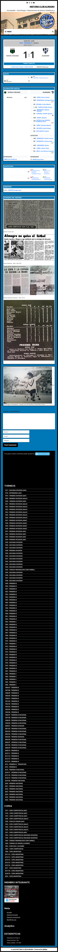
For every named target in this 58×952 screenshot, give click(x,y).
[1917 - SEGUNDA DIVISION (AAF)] (29, 490)
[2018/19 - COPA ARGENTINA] (29, 873)
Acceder (9, 912)
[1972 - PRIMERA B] (29, 646)
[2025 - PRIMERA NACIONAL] (29, 797)
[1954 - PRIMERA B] (29, 597)
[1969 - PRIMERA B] (29, 638)
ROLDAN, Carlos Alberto (43, 104)
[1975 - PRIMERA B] (29, 654)
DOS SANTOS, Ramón (42, 131)
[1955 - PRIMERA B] (29, 600)
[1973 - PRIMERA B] (29, 649)
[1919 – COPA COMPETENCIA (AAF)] (29, 816)
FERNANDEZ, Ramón (43, 145)
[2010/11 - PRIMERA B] (29, 753)
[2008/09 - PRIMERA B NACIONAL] (29, 747)
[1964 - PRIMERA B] (29, 624)
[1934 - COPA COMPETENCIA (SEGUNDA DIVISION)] (29, 835)
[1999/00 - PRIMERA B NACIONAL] (29, 723)
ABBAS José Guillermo (10, 159)
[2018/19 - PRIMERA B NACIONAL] (29, 778)
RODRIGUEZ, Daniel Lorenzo (45, 138)
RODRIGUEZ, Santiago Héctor (45, 100)
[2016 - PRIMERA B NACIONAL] (29, 769)
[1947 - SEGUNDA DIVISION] (29, 578)
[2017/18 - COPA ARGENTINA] (29, 870)
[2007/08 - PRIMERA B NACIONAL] (29, 745)
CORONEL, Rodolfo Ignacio (40, 78)
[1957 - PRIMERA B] (29, 605)
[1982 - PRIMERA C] (29, 673)
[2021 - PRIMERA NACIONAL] (29, 786)
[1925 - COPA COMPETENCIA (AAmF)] (29, 827)
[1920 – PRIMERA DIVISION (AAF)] (29, 501)
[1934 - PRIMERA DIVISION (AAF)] (29, 539)
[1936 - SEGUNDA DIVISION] (29, 545)
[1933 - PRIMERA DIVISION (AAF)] (29, 537)
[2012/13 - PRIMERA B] (29, 758)
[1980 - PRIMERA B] (29, 668)
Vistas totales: (11, 943)
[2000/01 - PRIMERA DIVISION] (29, 726)
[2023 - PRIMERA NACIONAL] (29, 791)
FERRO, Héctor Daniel (43, 97)
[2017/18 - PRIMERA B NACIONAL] (29, 775)
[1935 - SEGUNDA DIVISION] (29, 542)
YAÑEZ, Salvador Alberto (43, 125)
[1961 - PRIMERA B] (29, 616)
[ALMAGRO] (45, 54)
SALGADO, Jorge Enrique (43, 128)
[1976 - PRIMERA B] (29, 657)
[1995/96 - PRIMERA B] (29, 712)
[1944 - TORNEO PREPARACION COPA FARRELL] (29, 569)
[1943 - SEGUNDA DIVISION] (29, 564)
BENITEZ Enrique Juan (14, 190)
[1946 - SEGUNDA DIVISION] (29, 575)
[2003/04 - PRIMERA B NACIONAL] (29, 734)
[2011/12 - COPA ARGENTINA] (29, 854)
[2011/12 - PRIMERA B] (29, 756)
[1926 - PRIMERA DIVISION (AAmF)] (29, 517)
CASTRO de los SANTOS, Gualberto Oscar (43, 120)
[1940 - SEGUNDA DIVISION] (29, 556)
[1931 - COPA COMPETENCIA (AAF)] (29, 832)
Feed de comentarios (13, 917)
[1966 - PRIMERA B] (29, 630)
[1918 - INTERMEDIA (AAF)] (29, 493)
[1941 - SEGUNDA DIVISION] (29, 558)
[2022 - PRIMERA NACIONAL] (29, 789)
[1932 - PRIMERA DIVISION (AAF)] (29, 534)
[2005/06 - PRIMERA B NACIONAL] (29, 739)
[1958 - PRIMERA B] (29, 608)
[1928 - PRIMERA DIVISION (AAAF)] (29, 523)
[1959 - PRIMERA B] (29, 610)
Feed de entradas (12, 915)
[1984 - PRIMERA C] (29, 679)
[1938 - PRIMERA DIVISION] (29, 550)
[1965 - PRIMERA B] (29, 627)
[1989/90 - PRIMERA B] (29, 695)
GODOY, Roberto (42, 118)
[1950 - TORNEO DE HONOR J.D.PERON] (29, 843)
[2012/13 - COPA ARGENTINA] (29, 857)
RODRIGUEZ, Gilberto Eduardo (43, 110)
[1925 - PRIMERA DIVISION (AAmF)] (29, 515)
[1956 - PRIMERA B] (29, 602)
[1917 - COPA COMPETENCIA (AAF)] (29, 810)
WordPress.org (11, 920)
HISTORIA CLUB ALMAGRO (42, 7)
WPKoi (45, 949)
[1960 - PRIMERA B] (29, 613)
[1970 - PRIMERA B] (29, 641)
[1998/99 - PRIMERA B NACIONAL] (29, 720)
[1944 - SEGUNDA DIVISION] (29, 567)
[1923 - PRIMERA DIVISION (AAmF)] (29, 509)
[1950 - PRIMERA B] (29, 586)
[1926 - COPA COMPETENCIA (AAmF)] (29, 829)
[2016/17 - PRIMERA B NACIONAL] (29, 772)
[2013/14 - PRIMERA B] (29, 761)
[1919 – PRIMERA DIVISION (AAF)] (29, 495)
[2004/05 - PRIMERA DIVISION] (29, 736)
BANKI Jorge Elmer (38, 159)
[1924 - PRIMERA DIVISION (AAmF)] (29, 512)
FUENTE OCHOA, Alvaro (45, 107)
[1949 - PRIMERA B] (29, 583)
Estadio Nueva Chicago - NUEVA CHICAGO (22, 67)
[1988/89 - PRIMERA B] (29, 693)
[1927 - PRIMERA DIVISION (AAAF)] (29, 520)
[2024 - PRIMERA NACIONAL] (29, 794)
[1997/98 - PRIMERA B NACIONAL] (29, 717)
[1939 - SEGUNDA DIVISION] (29, 553)
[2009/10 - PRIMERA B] (29, 750)
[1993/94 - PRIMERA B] (29, 706)
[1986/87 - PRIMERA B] (29, 687)
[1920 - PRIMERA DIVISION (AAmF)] (29, 498)
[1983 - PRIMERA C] (29, 676)
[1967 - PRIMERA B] (29, 632)
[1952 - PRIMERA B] (29, 591)
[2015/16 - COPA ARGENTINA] (29, 865)
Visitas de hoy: (11, 940)
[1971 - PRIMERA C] (29, 643)
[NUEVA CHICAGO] (12, 54)
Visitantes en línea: (13, 938)
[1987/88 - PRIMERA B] (29, 690)
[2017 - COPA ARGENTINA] (29, 868)
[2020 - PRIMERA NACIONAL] (29, 783)
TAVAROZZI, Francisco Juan (44, 141)
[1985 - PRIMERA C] (29, 682)
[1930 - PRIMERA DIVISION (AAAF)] (29, 528)
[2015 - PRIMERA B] (29, 767)
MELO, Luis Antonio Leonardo (45, 151)
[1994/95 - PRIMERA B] (29, 709)
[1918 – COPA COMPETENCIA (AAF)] (29, 813)
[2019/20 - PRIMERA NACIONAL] (29, 780)
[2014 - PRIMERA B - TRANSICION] (29, 764)
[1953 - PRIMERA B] (29, 594)
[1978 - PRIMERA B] (29, 663)
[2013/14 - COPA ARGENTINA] (29, 859)
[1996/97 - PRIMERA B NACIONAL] (29, 715)
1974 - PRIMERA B (26, 43)
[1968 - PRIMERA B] (29, 635)
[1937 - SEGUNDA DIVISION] (29, 547)
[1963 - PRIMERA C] (29, 621)
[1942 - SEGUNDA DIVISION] (29, 561)
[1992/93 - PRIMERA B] (29, 704)
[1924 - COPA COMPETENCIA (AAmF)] (29, 824)
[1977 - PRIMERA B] (29, 660)
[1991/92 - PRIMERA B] (29, 701)
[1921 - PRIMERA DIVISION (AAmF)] (29, 504)
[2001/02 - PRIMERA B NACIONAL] (29, 728)
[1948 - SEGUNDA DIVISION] (29, 580)
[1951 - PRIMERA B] (29, 589)
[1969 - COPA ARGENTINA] (29, 851)
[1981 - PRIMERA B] (29, 671)
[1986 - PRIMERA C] (29, 684)
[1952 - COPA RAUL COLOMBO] (29, 846)
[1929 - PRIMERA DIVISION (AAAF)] (29, 526)
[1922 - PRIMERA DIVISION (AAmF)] (29, 506)
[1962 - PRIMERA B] (29, 619)
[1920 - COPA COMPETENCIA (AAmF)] (29, 818)
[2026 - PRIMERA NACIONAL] (29, 800)
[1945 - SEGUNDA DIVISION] (29, 572)
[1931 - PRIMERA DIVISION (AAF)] (29, 531)
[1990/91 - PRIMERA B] (29, 698)
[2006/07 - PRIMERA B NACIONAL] (29, 742)
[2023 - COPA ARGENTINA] (29, 876)
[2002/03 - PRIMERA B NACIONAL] (29, 731)
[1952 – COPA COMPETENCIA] (29, 849)
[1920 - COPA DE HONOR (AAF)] (29, 821)
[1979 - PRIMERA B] (29, 665)
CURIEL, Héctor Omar (42, 148)
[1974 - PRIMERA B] (29, 652)
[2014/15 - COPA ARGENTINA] (29, 862)
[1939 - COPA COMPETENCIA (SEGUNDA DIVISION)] (29, 838)
